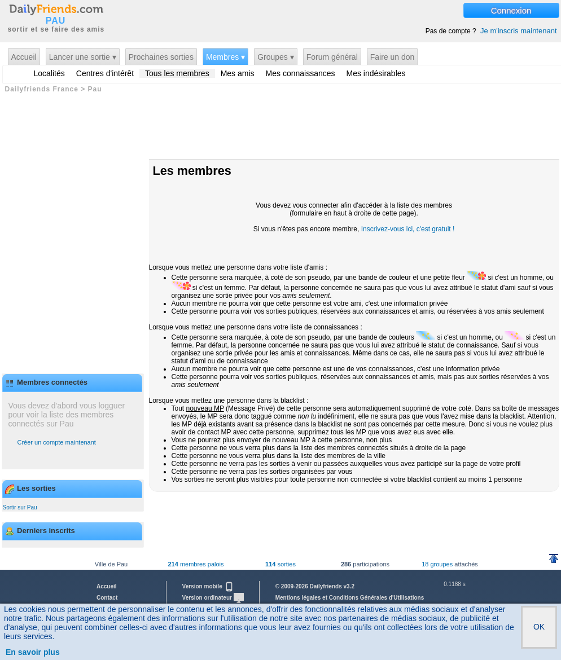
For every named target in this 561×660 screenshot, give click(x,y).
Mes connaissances (300, 73)
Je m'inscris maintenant (518, 31)
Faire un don (392, 56)
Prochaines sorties (161, 56)
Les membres (192, 171)
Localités (49, 73)
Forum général (332, 56)
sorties (280, 564)
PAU (56, 20)
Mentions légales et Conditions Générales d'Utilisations (349, 598)
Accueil (24, 56)
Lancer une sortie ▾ (82, 56)
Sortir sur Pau (20, 507)
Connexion (511, 10)
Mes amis (238, 73)
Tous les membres (177, 73)
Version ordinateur (213, 598)
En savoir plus (33, 652)
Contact (107, 598)
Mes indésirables (376, 73)
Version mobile (208, 586)
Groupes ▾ (275, 56)
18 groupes (437, 564)
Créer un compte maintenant (56, 442)
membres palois (195, 564)
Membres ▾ (225, 56)
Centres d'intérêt (105, 73)
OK (539, 626)
